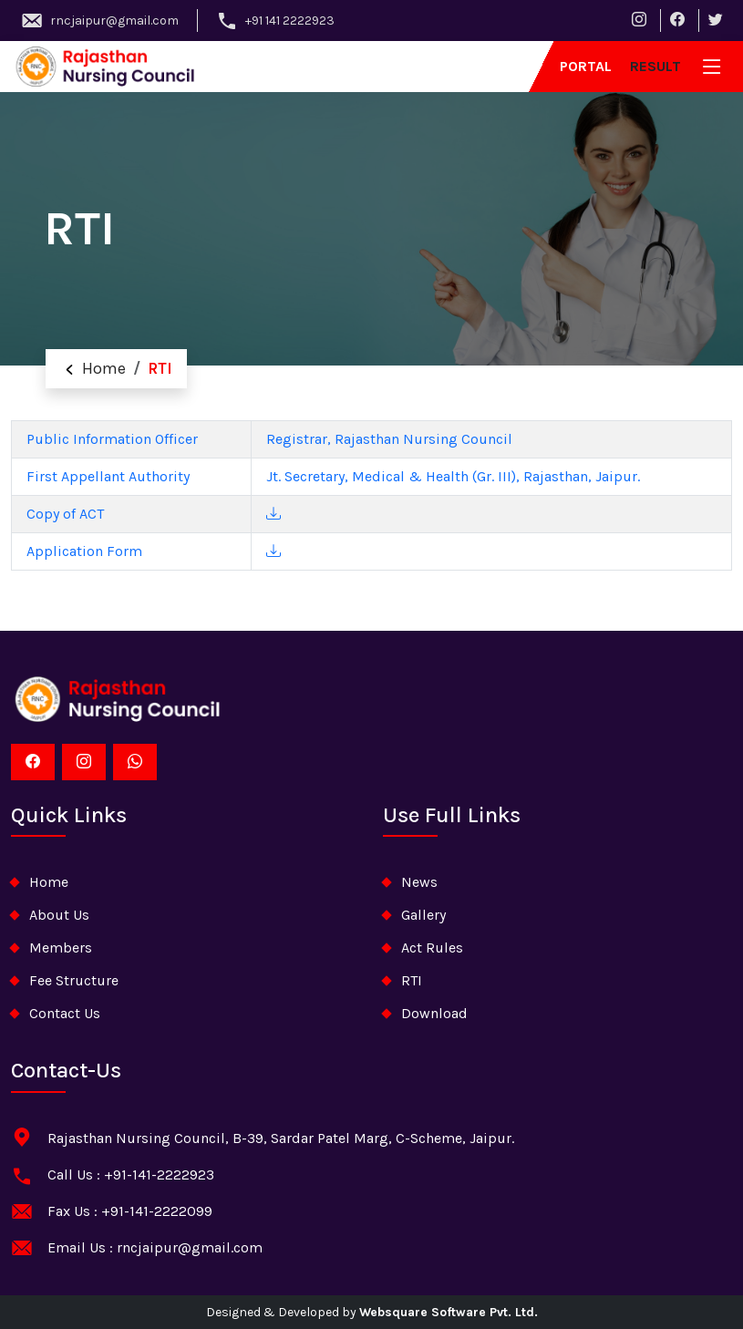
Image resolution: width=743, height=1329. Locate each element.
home (48, 882)
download (434, 1013)
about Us (59, 914)
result (655, 66)
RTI (411, 980)
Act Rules (432, 947)
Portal (586, 66)
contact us (64, 1013)
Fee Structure (74, 980)
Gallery (423, 914)
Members (60, 947)
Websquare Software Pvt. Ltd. (448, 1312)
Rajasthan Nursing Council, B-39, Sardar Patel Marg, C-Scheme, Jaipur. (280, 1138)
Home (93, 368)
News (419, 882)
